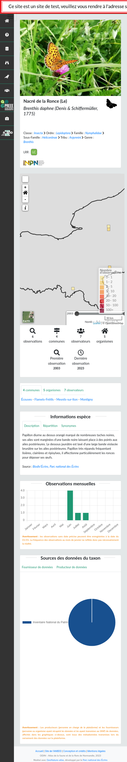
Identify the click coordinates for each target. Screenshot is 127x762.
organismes (52, 390)
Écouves (26, 399)
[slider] (77, 313)
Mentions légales (97, 751)
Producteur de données (72, 567)
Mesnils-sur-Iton (67, 399)
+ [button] (25, 187)
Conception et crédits (74, 751)
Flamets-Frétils (44, 399)
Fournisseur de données (37, 567)
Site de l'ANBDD (53, 751)
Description (31, 426)
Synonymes (68, 426)
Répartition (50, 426)
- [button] (25, 199)
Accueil (39, 751)
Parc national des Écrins (95, 760)
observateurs (74, 390)
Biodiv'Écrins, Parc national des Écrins (56, 466)
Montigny (86, 399)
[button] (25, 193)
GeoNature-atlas (55, 760)
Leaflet (97, 323)
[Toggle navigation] (10, 16)
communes (31, 390)
